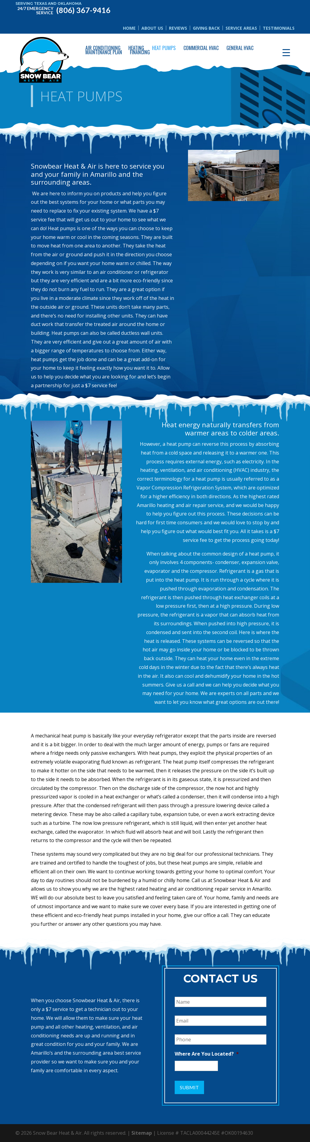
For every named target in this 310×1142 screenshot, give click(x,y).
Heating (136, 48)
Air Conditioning (102, 48)
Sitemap (141, 1133)
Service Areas (241, 28)
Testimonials (279, 28)
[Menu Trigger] (286, 52)
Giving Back (206, 28)
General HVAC (239, 48)
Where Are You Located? (207, 1054)
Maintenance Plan (103, 52)
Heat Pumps (164, 48)
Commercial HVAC (201, 48)
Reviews (178, 28)
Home (129, 28)
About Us (152, 28)
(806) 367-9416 (62, 9)
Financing (140, 52)
